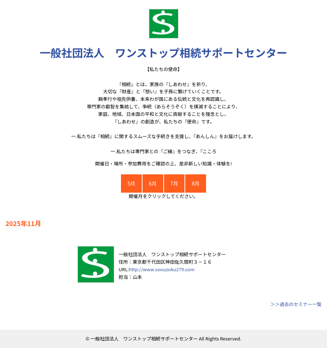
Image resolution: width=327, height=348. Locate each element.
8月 (196, 183)
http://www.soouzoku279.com (162, 269)
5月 (131, 183)
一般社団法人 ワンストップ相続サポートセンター (163, 52)
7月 (174, 183)
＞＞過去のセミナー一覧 (296, 304)
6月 (153, 183)
